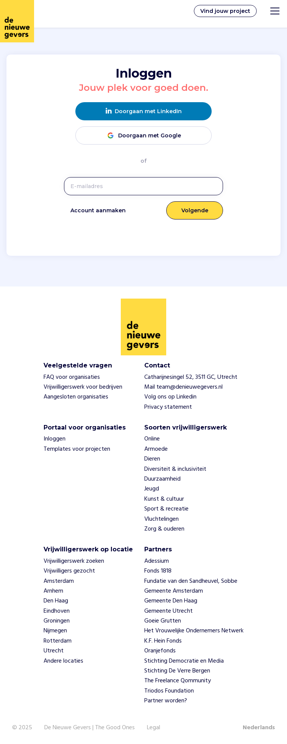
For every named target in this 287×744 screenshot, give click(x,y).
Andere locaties (63, 661)
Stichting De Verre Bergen (177, 671)
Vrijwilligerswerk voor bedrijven (83, 387)
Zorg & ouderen (164, 529)
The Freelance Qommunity (177, 681)
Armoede (156, 449)
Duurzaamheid (162, 479)
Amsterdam (59, 581)
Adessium (156, 561)
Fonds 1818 (158, 571)
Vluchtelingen (161, 519)
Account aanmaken (98, 210)
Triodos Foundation (169, 691)
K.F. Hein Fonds (163, 641)
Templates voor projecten (77, 449)
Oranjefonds (160, 651)
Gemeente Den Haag (170, 601)
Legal (153, 728)
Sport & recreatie (166, 509)
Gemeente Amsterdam (173, 591)
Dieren (152, 459)
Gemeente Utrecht (168, 611)
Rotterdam (58, 641)
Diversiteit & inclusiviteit (175, 469)
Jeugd (151, 489)
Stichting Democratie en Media (184, 661)
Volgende (194, 210)
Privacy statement (168, 407)
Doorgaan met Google (143, 135)
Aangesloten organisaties (76, 397)
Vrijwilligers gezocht (69, 571)
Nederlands (259, 728)
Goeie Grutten (162, 621)
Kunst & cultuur (164, 499)
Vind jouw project (225, 11)
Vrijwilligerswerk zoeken (74, 561)
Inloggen (55, 439)
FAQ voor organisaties (72, 377)
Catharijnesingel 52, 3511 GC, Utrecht (190, 377)
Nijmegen (55, 631)
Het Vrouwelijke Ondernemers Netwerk (193, 631)
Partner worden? (165, 701)
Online (152, 439)
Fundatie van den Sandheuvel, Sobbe (190, 581)
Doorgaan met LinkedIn (144, 111)
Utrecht (54, 651)
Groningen (57, 621)
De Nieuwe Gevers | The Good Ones (89, 728)
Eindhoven (57, 611)
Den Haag (56, 601)
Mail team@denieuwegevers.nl (183, 387)
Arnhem (53, 591)
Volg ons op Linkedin (170, 397)
